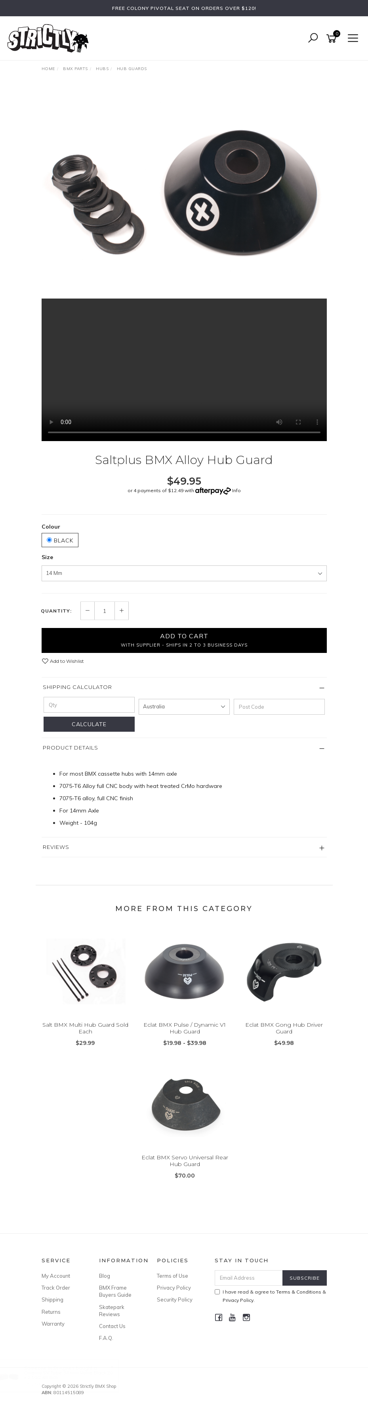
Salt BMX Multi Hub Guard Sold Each (85, 1028)
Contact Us (112, 1326)
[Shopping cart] (333, 38)
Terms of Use (172, 1276)
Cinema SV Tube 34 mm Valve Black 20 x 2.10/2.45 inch (75, 1375)
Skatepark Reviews (111, 1310)
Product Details (70, 747)
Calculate (89, 724)
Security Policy (175, 1299)
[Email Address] (249, 1278)
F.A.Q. (106, 1338)
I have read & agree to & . (270, 1296)
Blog (104, 1276)
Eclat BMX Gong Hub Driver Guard (284, 1028)
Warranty (53, 1323)
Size (47, 557)
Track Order (56, 1287)
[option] (184, 192)
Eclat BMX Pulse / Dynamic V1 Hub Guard (184, 1028)
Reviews (56, 847)
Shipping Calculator (77, 687)
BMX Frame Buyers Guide (115, 1291)
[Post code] (279, 707)
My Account (56, 1276)
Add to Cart (184, 640)
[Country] (184, 707)
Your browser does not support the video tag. (184, 370)
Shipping (52, 1299)
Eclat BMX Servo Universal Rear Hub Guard (184, 1161)
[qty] (89, 705)
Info (236, 490)
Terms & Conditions (298, 1292)
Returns (51, 1312)
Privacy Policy (174, 1287)
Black (60, 540)
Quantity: (56, 611)
